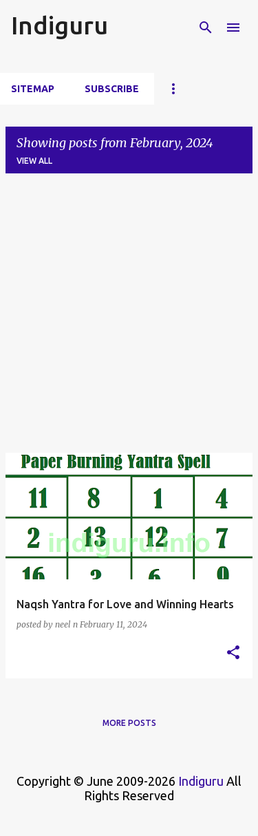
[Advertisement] (129, 313)
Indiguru (59, 25)
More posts (129, 722)
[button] (233, 653)
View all (34, 160)
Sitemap (32, 88)
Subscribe (112, 88)
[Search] (205, 27)
